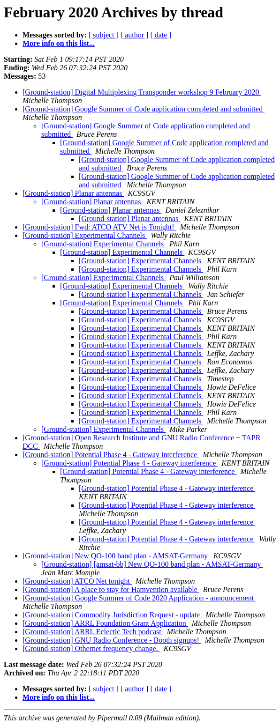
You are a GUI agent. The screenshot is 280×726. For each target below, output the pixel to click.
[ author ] (135, 35)
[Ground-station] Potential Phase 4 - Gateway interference (111, 455)
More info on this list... (59, 43)
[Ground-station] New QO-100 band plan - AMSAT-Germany (116, 556)
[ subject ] (104, 35)
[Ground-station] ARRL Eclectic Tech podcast (93, 632)
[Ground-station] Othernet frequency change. (91, 648)
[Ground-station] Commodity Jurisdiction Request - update (112, 615)
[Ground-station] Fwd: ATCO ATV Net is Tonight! (99, 227)
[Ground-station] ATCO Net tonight (77, 581)
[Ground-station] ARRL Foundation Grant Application (105, 623)
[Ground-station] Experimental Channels (85, 235)
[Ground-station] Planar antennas (73, 193)
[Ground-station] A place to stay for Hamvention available (111, 589)
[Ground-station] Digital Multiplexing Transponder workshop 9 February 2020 (142, 92)
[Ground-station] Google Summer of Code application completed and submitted (144, 109)
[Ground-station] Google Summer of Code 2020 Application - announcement (139, 598)
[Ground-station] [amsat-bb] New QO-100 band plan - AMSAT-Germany (152, 564)
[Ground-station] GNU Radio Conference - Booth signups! (112, 640)
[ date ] (160, 35)
